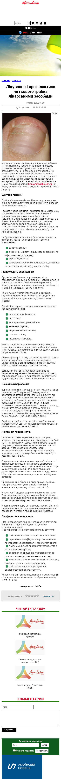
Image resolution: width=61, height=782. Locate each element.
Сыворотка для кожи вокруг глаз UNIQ (30, 651)
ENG (39, 32)
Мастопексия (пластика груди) (30, 677)
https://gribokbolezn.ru (40, 183)
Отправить (9, 729)
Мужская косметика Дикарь (30, 626)
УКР (32, 32)
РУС (25, 32)
